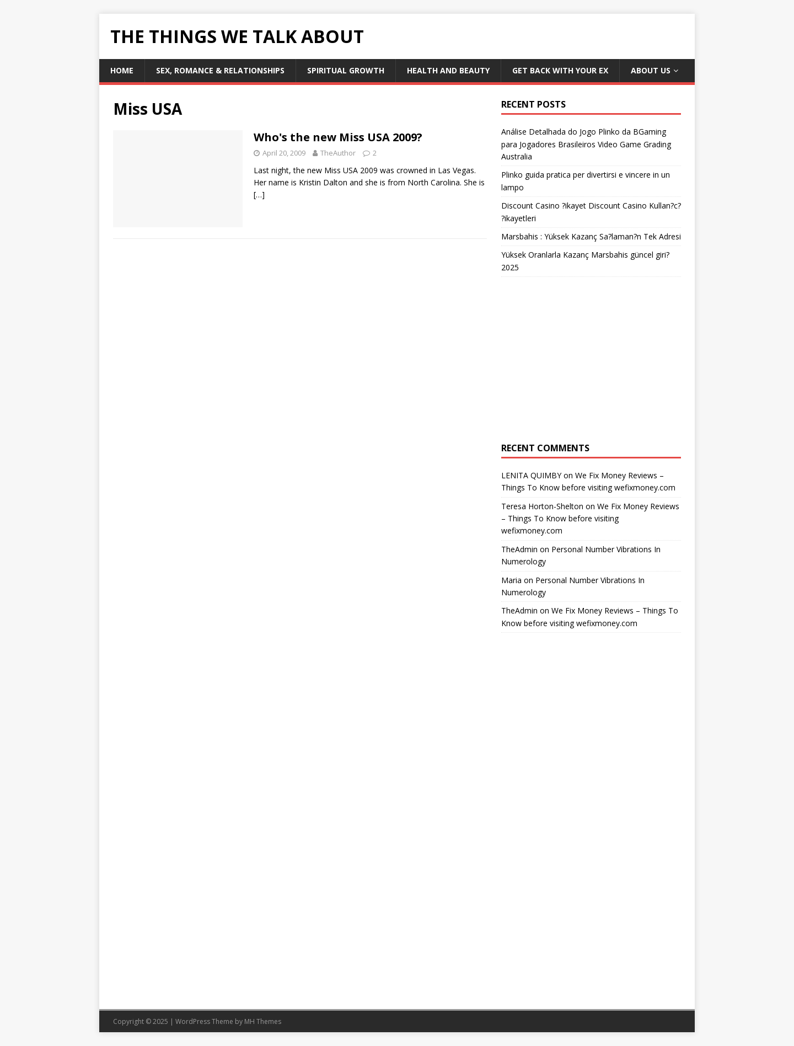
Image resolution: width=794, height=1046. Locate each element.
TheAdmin (519, 549)
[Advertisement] (591, 360)
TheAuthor (338, 153)
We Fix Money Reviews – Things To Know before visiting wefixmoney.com (590, 518)
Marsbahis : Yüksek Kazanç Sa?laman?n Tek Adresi (591, 236)
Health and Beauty (448, 70)
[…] (259, 194)
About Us (650, 70)
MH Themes (262, 1021)
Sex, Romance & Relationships (220, 70)
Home (121, 70)
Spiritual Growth (345, 70)
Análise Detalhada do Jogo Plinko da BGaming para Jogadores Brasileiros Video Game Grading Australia (586, 144)
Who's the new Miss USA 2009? (338, 137)
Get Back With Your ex (560, 70)
